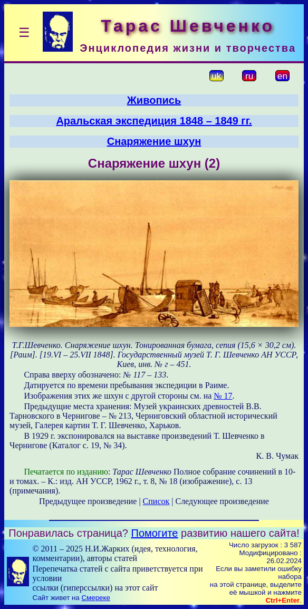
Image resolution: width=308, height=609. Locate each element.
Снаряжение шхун (154, 141)
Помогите (154, 533)
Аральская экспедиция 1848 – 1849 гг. (154, 121)
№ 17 (223, 395)
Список (156, 501)
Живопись (154, 100)
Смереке (95, 598)
